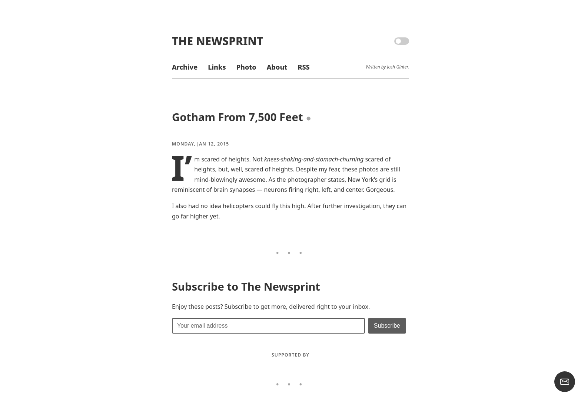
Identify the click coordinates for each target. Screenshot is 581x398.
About (277, 67)
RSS (303, 67)
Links (217, 67)
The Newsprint (217, 41)
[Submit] (387, 326)
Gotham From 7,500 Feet (237, 117)
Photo (246, 67)
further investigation (351, 206)
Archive (184, 67)
